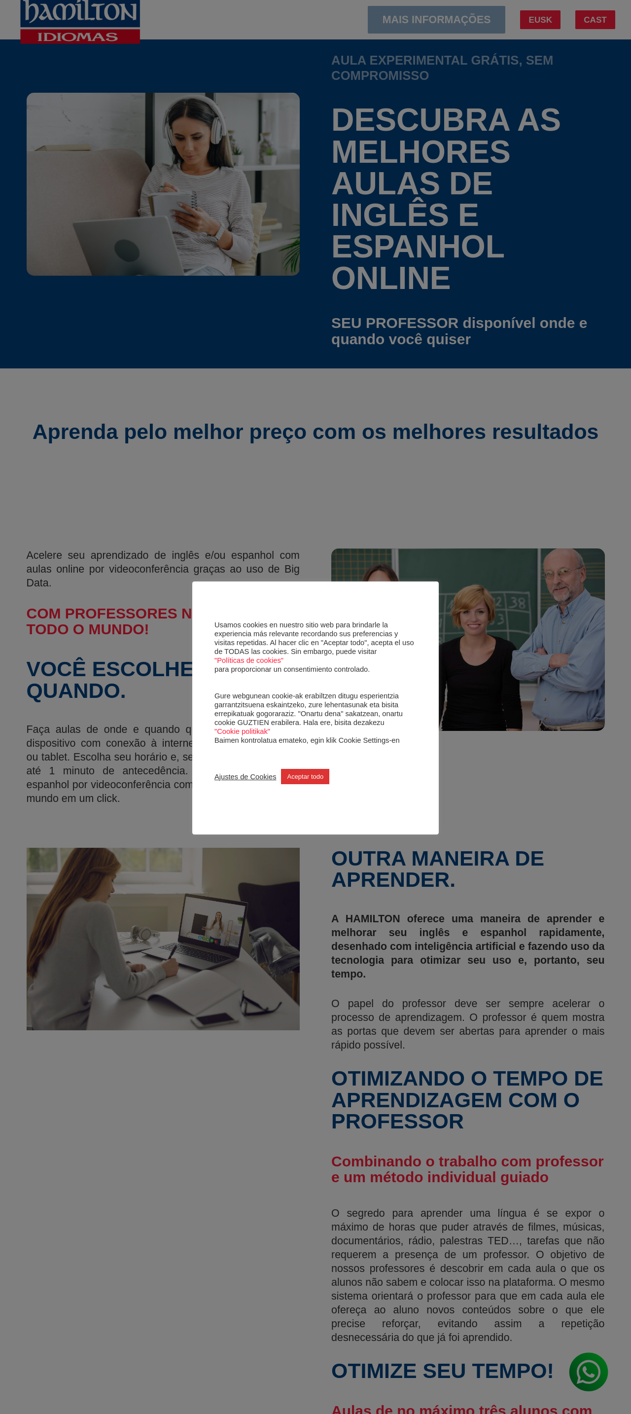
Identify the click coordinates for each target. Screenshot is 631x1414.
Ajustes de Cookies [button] (245, 777)
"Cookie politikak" (242, 731)
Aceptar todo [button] (305, 776)
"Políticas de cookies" (248, 660)
